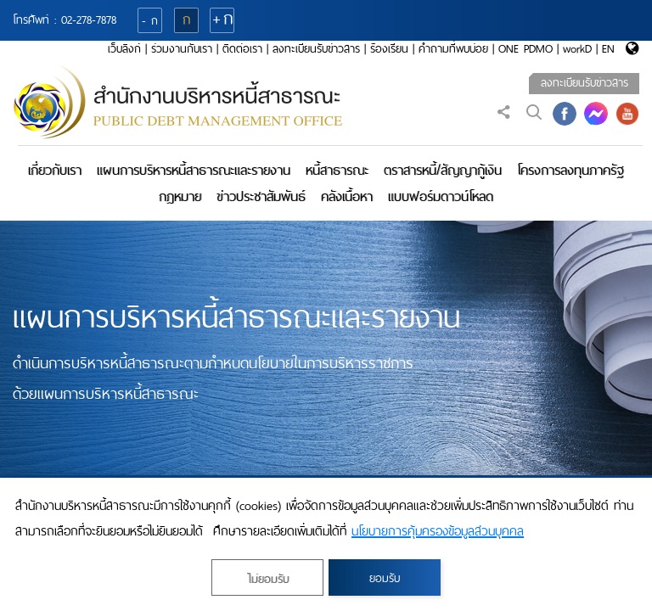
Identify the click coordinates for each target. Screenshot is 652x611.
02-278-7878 (88, 20)
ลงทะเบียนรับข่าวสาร (316, 49)
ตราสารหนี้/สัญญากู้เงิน (443, 170)
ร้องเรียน (389, 49)
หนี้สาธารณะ (337, 170)
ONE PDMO (525, 49)
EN (608, 49)
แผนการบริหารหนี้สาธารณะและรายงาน (193, 170)
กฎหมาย (180, 196)
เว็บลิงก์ (124, 49)
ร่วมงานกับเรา (181, 49)
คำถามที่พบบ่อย (453, 49)
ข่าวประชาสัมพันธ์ (261, 196)
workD (577, 49)
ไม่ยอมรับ (268, 579)
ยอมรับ (384, 578)
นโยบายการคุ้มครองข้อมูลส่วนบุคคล (437, 531)
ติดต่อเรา (242, 49)
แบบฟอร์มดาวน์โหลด (440, 196)
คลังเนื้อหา (347, 196)
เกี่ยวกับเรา (55, 170)
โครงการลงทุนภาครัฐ (570, 170)
